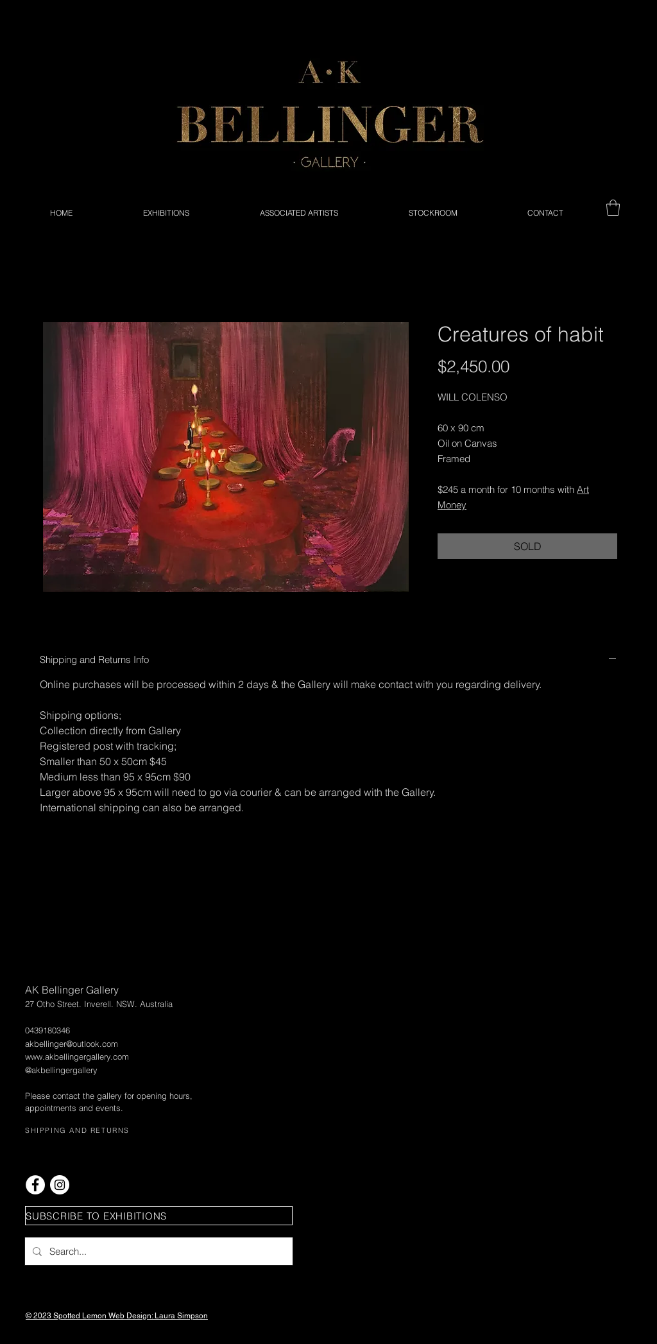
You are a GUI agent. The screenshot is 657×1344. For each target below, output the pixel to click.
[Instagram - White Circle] (59, 1184)
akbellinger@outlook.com (71, 1043)
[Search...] (157, 1251)
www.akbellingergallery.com (77, 1056)
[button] (613, 208)
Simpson (192, 1315)
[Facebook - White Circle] (35, 1184)
